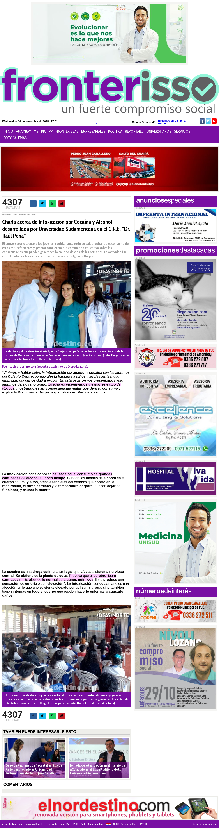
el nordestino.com (12, 824)
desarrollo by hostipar (205, 824)
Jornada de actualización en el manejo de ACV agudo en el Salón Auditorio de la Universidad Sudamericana (97, 769)
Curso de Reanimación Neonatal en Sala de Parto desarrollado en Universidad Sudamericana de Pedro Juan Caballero (33, 769)
